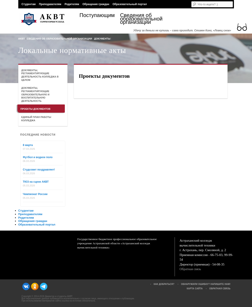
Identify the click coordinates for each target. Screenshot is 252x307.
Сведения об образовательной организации (140, 18)
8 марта (28, 145)
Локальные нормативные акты (72, 50)
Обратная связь (190, 269)
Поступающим (97, 15)
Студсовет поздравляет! (39, 169)
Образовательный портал (129, 4)
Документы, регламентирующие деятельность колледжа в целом (40, 75)
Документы (102, 38)
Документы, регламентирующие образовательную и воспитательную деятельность (35, 94)
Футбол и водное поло (38, 157)
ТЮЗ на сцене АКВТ (36, 181)
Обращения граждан (95, 4)
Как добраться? (164, 284)
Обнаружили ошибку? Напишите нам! (206, 284)
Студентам (29, 4)
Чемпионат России (35, 194)
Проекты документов (35, 109)
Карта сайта (195, 288)
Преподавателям (50, 4)
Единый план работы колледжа (36, 119)
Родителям (72, 4)
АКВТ (21, 38)
